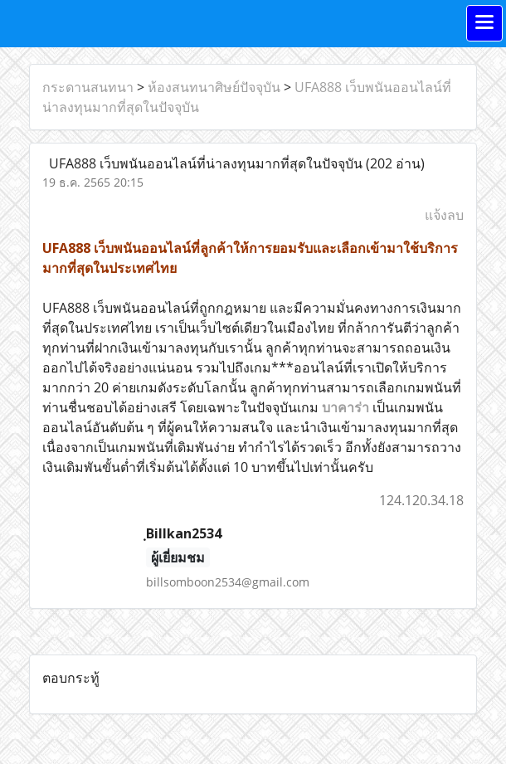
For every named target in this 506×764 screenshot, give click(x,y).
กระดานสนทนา (88, 87)
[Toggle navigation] (484, 23)
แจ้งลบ (444, 215)
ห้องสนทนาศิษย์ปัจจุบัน (214, 87)
